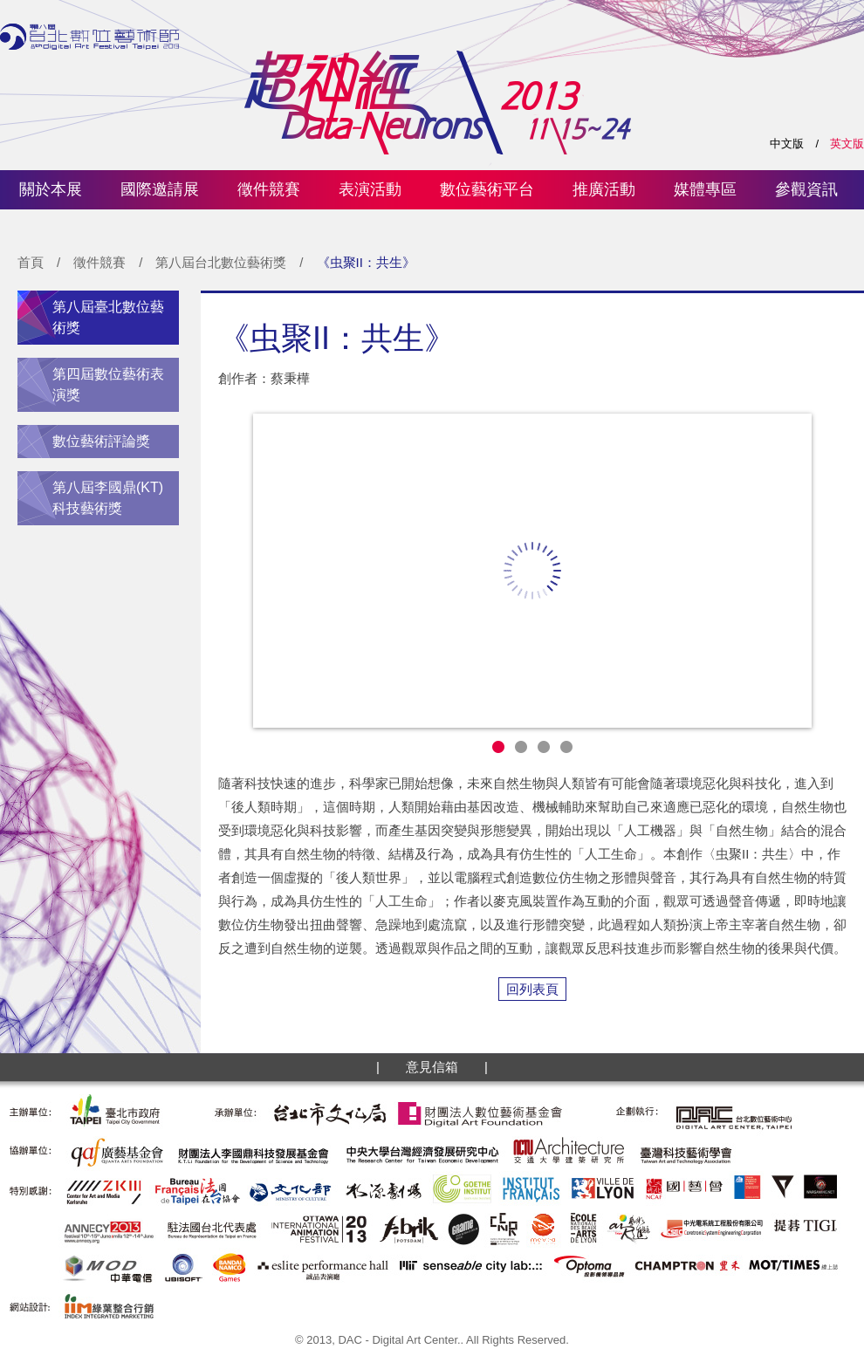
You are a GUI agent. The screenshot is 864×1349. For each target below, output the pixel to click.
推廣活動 (604, 189)
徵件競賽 (268, 189)
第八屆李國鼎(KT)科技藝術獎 (107, 498)
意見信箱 (432, 1066)
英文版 (847, 143)
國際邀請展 (159, 189)
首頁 (30, 262)
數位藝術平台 (487, 189)
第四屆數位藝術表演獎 (108, 384)
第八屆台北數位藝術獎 (220, 262)
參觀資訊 (806, 189)
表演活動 (370, 189)
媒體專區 (705, 189)
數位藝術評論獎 (101, 441)
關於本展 (50, 189)
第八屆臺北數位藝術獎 (108, 317)
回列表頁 (532, 989)
